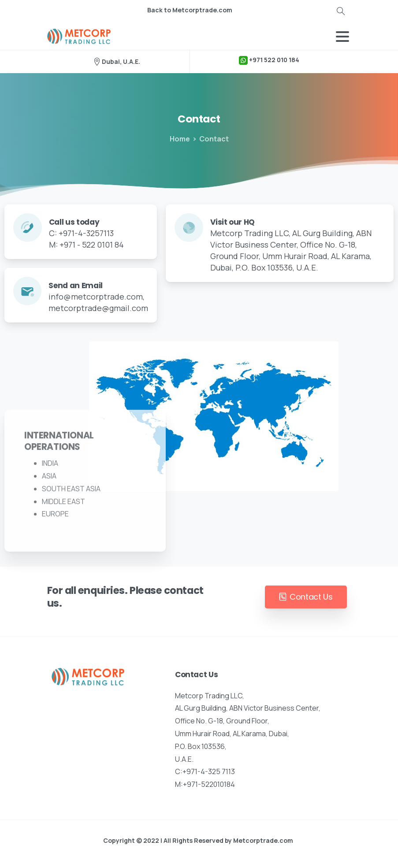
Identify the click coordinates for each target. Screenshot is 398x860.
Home (179, 139)
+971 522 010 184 (269, 60)
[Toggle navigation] (342, 36)
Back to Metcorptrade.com (189, 10)
